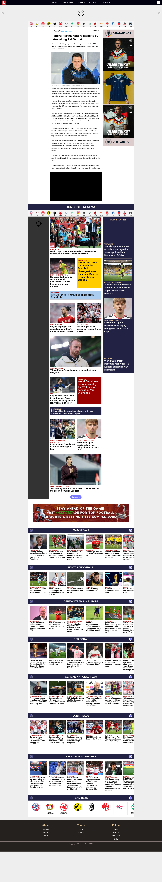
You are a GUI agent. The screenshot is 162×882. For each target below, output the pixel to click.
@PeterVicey (67, 61)
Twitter (116, 859)
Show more (76, 527)
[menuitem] (26, 3)
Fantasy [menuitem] (93, 3)
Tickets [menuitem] (106, 3)
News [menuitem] (55, 3)
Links (116, 869)
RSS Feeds (116, 866)
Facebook (116, 863)
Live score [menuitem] (67, 3)
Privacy (80, 863)
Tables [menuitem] (81, 3)
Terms (81, 859)
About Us (46, 859)
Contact (46, 863)
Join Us (45, 866)
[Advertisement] (81, 35)
